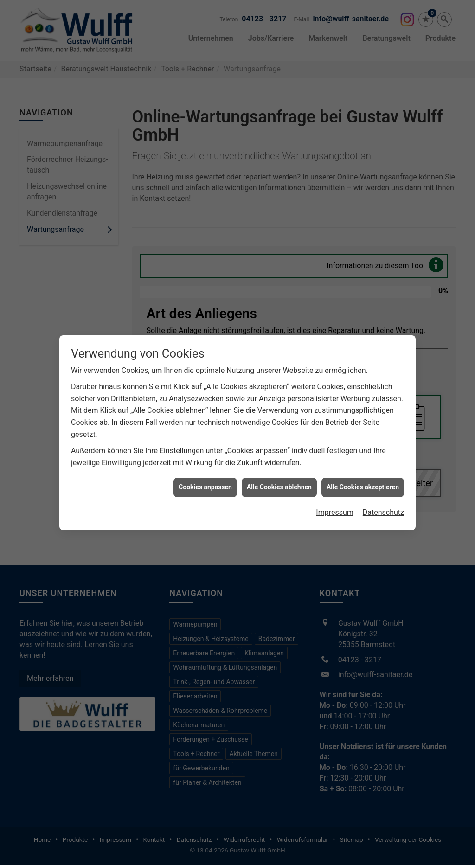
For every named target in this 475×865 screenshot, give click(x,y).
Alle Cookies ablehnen (279, 480)
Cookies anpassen (205, 480)
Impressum (334, 505)
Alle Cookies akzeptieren (363, 480)
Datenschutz (383, 505)
